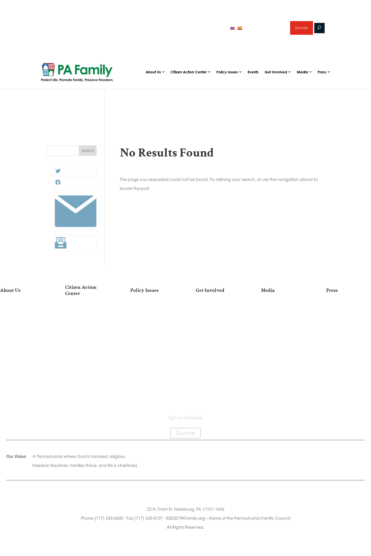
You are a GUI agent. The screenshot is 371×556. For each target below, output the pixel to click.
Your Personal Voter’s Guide (88, 350)
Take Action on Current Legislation (88, 329)
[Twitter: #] (58, 175)
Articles (283, 313)
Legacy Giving (218, 346)
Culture (152, 338)
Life (153, 313)
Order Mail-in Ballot (88, 369)
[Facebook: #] (58, 186)
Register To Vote (88, 361)
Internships (218, 321)
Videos (283, 329)
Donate (301, 29)
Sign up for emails (265, 29)
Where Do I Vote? (87, 377)
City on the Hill (22, 359)
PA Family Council (22, 329)
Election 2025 (283, 346)
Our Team (22, 321)
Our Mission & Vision (22, 313)
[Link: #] (75, 233)
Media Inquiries (348, 321)
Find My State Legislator (87, 340)
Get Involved (276, 75)
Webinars (283, 338)
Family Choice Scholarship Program (22, 383)
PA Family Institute (22, 338)
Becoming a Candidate (87, 388)
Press (322, 75)
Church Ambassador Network (22, 370)
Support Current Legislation (218, 365)
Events (253, 75)
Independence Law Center (22, 348)
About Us (153, 75)
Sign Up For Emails (87, 398)
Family (152, 329)
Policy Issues (227, 75)
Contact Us (22, 394)
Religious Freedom (153, 321)
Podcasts (283, 321)
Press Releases (348, 313)
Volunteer (218, 329)
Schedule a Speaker (218, 383)
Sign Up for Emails (218, 354)
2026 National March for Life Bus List (87, 316)
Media (302, 75)
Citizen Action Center (189, 75)
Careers (218, 338)
